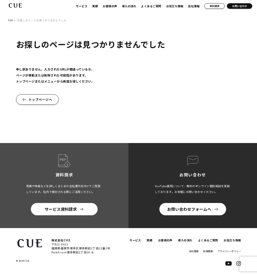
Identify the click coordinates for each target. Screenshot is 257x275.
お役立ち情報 (174, 6)
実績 (95, 6)
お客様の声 (110, 6)
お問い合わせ (239, 6)
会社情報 (194, 6)
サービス (81, 6)
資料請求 (215, 6)
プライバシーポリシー (228, 251)
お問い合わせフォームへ (189, 209)
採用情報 (205, 251)
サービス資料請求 (61, 209)
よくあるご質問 (151, 6)
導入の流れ (129, 6)
